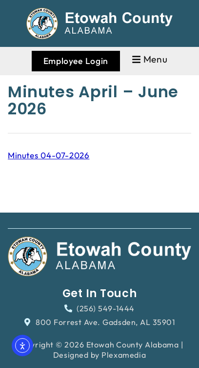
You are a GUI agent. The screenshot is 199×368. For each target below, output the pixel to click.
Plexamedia (123, 355)
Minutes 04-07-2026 (48, 155)
